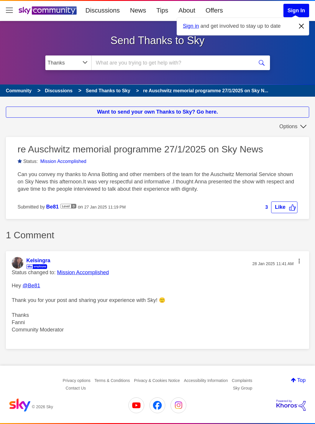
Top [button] (301, 380)
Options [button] (288, 126)
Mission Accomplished (63, 161)
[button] (284, 207)
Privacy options (76, 380)
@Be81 (31, 286)
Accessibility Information (206, 380)
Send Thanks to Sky (158, 40)
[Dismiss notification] (301, 26)
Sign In (296, 10)
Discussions (102, 10)
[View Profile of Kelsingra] (38, 260)
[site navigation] (9, 10)
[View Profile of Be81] (52, 207)
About (186, 10)
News (138, 10)
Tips (162, 10)
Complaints (242, 380)
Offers (214, 10)
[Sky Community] (48, 10)
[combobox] (172, 62)
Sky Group (242, 388)
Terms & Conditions (112, 380)
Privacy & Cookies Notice (157, 380)
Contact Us (76, 388)
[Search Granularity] (68, 62)
